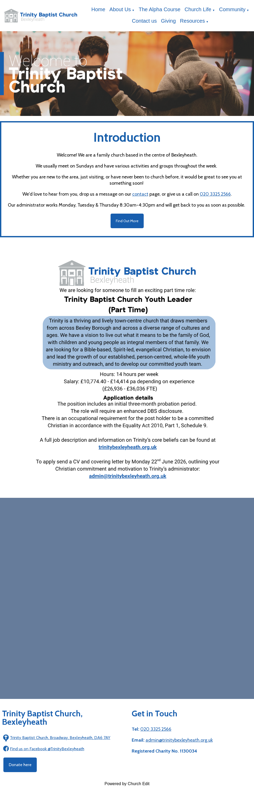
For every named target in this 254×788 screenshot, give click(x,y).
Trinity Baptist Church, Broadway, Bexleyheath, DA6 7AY (60, 737)
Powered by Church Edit (127, 783)
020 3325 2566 (215, 194)
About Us (120, 9)
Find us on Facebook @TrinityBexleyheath (47, 748)
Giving (168, 21)
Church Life (198, 9)
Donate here (20, 764)
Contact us (144, 21)
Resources (192, 21)
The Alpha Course (159, 9)
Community (232, 9)
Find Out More (127, 221)
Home (98, 9)
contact (140, 194)
